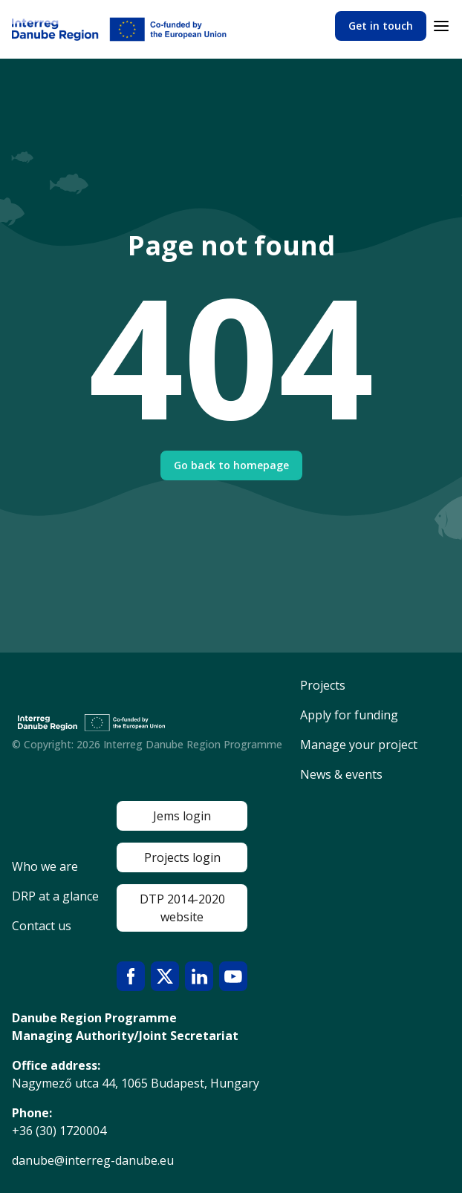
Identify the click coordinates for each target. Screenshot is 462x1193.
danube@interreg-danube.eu (93, 1160)
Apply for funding (349, 715)
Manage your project (358, 744)
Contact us (41, 926)
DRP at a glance (55, 896)
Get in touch (380, 26)
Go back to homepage (231, 465)
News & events (341, 774)
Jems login (182, 816)
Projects (322, 685)
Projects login (182, 857)
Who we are (45, 866)
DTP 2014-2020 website (182, 908)
